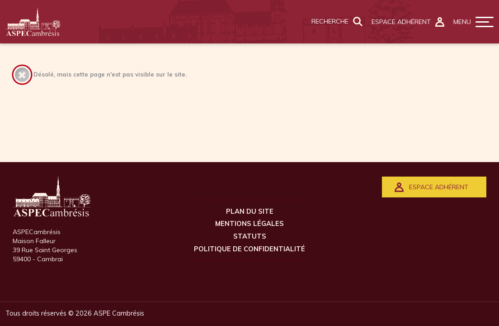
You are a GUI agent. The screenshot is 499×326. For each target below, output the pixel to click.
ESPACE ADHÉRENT (431, 187)
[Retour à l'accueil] (33, 21)
